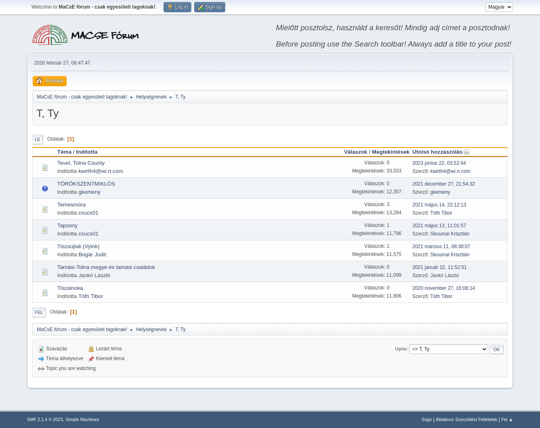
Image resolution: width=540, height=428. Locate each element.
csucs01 (88, 213)
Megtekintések (391, 152)
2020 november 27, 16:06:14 (443, 288)
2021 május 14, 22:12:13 (439, 205)
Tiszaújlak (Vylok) (78, 246)
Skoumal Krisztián (450, 234)
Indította (87, 152)
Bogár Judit (92, 254)
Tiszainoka (70, 288)
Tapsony (67, 225)
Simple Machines (82, 419)
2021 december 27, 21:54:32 (443, 184)
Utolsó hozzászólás (441, 152)
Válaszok (355, 152)
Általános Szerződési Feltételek (466, 419)
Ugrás (401, 348)
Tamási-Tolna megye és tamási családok (106, 267)
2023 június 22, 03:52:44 (439, 163)
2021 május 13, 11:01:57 (439, 226)
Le (37, 139)
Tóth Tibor (441, 213)
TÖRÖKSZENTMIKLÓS (86, 184)
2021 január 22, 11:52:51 (439, 267)
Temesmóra (71, 205)
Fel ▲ (507, 419)
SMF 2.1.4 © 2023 (45, 419)
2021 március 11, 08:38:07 (441, 246)
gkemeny (89, 192)
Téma (64, 152)
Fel (39, 312)
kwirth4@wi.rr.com (100, 171)
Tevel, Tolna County (81, 163)
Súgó (426, 419)
